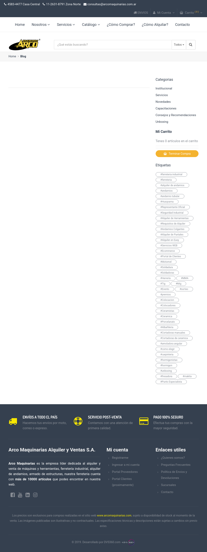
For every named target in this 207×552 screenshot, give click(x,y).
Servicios (66, 24)
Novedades (163, 102)
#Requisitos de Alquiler (173, 223)
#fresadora (166, 376)
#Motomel (166, 261)
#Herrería (166, 278)
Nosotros (41, 24)
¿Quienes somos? (173, 458)
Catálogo (91, 24)
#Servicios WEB (169, 245)
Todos (178, 44)
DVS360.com (112, 542)
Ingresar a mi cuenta (125, 465)
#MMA (184, 278)
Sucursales (168, 485)
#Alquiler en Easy (170, 240)
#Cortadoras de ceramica (174, 338)
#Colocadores (168, 305)
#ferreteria (166, 179)
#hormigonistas (169, 360)
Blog (23, 56)
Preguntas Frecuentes (176, 465)
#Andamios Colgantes (173, 229)
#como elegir (168, 349)
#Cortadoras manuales (173, 332)
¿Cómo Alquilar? (155, 24)
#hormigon (166, 365)
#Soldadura (167, 267)
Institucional (164, 88)
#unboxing (166, 370)
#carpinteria (167, 354)
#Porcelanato (168, 321)
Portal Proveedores (125, 472)
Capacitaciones (166, 108)
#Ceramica (166, 316)
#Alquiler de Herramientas (175, 218)
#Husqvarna (167, 201)
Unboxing (162, 122)
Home (12, 56)
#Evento (165, 289)
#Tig (163, 283)
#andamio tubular (170, 196)
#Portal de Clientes (171, 256)
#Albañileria (167, 327)
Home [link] (20, 24)
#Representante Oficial (173, 207)
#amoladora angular (171, 343)
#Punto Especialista (171, 381)
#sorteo (184, 289)
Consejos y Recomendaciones (176, 115)
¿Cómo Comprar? (121, 24)
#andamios (167, 190)
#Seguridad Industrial (172, 212)
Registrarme (120, 458)
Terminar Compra (177, 153)
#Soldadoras (167, 272)
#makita (187, 376)
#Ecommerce (168, 251)
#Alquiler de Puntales (172, 234)
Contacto (182, 24)
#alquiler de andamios (173, 185)
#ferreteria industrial (171, 174)
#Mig (178, 283)
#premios (166, 294)
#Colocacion (167, 300)
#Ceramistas (167, 311)
